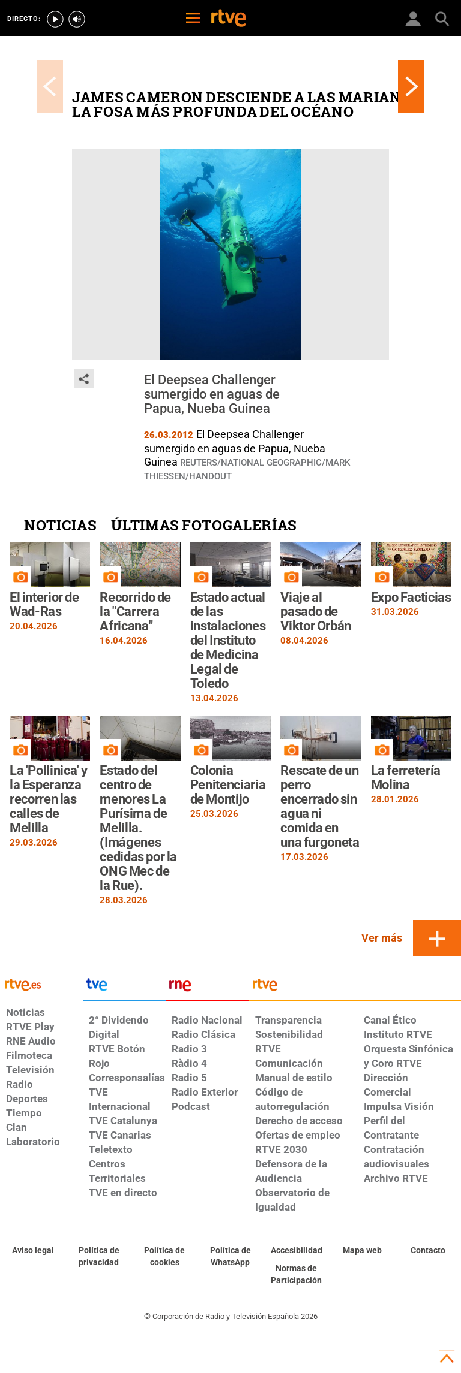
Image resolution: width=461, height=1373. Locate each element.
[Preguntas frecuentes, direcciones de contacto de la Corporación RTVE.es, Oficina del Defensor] (428, 1251)
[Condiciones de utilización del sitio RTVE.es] (33, 1251)
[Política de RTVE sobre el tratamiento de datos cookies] (164, 1257)
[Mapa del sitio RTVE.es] (363, 1251)
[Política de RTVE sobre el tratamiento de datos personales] (99, 1257)
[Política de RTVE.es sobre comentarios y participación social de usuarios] (297, 1275)
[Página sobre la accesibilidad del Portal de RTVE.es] (297, 1251)
